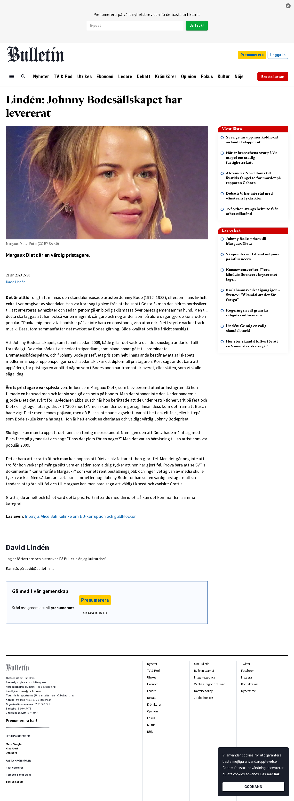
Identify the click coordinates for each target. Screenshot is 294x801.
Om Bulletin (201, 664)
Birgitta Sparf (14, 781)
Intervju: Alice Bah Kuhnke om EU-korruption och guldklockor (80, 516)
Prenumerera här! (21, 720)
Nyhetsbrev (248, 691)
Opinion (188, 76)
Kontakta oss (249, 684)
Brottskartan (272, 76)
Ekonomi (104, 76)
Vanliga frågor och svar (209, 684)
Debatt (143, 76)
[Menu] (11, 76)
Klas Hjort (12, 748)
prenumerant (62, 607)
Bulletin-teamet (204, 671)
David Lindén (15, 282)
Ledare (125, 76)
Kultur (224, 76)
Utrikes (84, 76)
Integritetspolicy (204, 677)
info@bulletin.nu (31, 691)
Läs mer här (269, 774)
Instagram (247, 677)
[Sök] (23, 76)
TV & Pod (63, 76)
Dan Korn (11, 753)
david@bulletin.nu (39, 568)
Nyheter (41, 76)
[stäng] (288, 6)
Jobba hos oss (203, 698)
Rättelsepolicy (203, 691)
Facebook (247, 671)
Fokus (207, 76)
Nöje (239, 76)
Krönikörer (165, 76)
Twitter (245, 664)
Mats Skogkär (14, 744)
